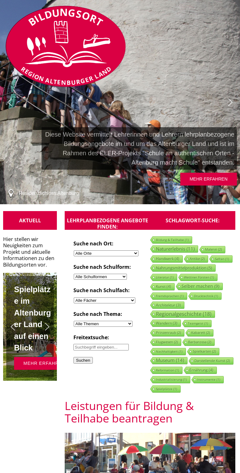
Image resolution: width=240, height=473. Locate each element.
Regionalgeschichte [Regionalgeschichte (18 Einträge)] (184, 314)
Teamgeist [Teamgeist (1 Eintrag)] (198, 323)
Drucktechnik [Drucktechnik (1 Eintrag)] (206, 296)
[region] (120, 102)
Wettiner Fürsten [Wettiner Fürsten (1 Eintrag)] (199, 277)
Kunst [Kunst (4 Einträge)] (163, 286)
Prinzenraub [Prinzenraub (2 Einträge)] (168, 332)
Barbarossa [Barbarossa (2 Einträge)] (199, 342)
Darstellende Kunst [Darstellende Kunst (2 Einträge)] (212, 360)
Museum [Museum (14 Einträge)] (170, 360)
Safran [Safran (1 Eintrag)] (222, 259)
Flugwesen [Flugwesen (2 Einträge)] (167, 342)
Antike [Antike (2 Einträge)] (197, 258)
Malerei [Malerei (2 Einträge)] (213, 249)
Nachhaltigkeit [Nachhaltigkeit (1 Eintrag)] (169, 351)
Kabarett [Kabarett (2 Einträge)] (200, 332)
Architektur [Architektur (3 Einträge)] (168, 304)
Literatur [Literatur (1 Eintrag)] (165, 277)
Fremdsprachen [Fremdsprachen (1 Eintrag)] (170, 296)
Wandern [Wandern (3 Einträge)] (167, 323)
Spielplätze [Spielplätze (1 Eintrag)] (166, 389)
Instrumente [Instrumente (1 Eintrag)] (208, 379)
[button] (10, 102)
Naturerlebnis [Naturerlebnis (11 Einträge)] (175, 249)
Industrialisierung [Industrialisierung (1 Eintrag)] (171, 379)
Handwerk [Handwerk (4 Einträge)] (167, 258)
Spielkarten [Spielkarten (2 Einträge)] (204, 351)
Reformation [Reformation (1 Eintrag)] (167, 370)
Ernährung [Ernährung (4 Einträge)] (201, 370)
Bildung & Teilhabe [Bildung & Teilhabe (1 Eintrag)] (172, 240)
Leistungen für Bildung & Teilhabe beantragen (129, 412)
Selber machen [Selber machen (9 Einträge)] (200, 286)
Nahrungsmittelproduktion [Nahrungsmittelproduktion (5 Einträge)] (184, 268)
